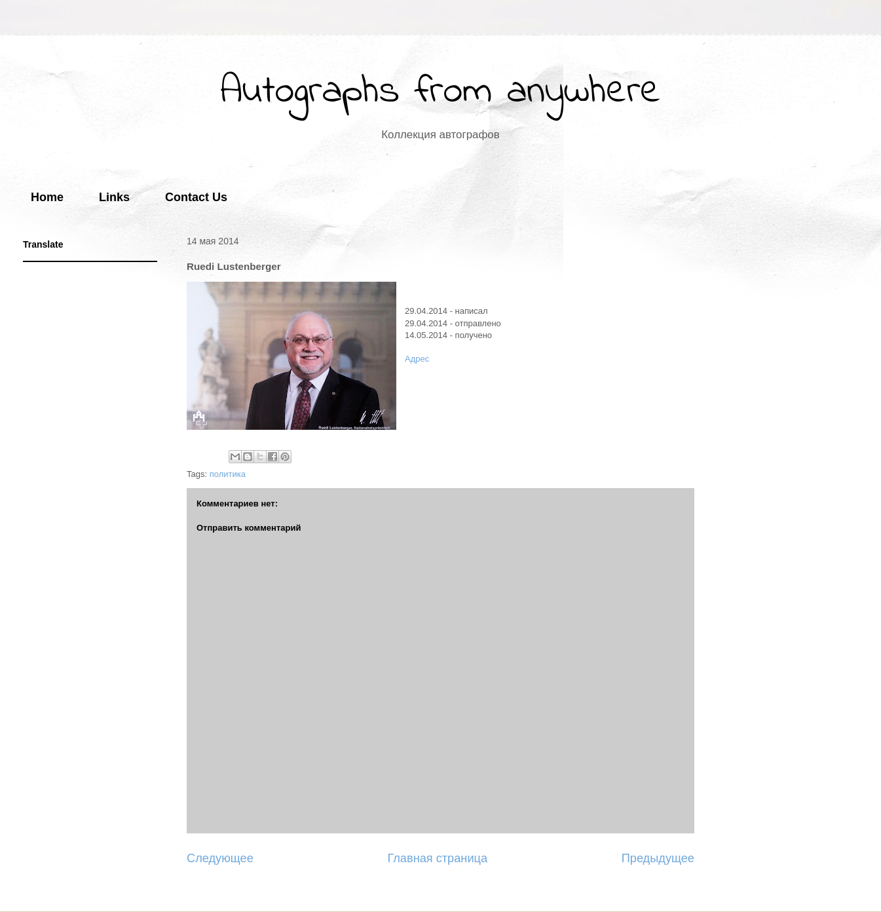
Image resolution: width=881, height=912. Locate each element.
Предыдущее (658, 858)
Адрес (417, 359)
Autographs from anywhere (440, 92)
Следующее (220, 858)
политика (228, 474)
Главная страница (437, 858)
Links (114, 197)
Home (47, 197)
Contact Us (196, 197)
